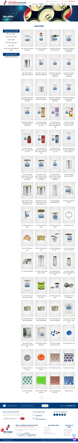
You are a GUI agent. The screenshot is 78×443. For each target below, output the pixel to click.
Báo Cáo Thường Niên (68, 432)
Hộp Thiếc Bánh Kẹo (47, 433)
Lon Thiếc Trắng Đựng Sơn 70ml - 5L (55, 250)
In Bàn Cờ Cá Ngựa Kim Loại (41, 250)
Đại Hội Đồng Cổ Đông (68, 430)
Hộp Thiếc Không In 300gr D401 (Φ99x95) (41, 98)
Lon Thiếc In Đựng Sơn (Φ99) (41, 227)
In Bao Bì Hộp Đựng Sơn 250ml (41, 297)
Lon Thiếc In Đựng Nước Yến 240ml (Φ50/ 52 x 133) (41, 124)
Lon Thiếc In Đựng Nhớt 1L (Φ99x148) (41, 49)
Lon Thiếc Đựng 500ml (27, 272)
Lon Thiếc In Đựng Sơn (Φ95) (27, 227)
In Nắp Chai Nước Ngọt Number (41, 393)
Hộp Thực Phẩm (47, 429)
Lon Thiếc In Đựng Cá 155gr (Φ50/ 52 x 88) (27, 297)
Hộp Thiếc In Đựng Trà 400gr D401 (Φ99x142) (41, 74)
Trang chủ (43, 441)
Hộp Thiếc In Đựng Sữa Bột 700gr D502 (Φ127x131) (69, 50)
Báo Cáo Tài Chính (67, 433)
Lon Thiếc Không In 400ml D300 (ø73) (69, 176)
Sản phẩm (41, 4)
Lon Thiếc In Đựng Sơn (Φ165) (55, 227)
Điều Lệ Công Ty (67, 435)
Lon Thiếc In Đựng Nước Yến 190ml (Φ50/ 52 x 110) (55, 150)
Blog (46, 4)
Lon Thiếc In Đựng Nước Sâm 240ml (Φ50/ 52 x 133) (27, 150)
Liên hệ (58, 4)
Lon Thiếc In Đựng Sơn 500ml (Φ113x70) (55, 49)
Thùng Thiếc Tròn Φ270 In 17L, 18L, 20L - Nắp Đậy (69, 321)
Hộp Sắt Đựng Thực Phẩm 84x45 (69, 297)
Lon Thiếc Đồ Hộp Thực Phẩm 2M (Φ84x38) (41, 320)
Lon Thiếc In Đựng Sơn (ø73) (55, 297)
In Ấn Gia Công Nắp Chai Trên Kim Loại (55, 345)
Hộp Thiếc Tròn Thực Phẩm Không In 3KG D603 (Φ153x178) (27, 203)
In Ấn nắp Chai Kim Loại (55, 369)
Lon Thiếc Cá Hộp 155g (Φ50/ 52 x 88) (41, 273)
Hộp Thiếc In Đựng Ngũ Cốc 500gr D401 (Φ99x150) (55, 74)
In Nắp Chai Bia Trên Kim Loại (27, 370)
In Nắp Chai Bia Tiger (68, 369)
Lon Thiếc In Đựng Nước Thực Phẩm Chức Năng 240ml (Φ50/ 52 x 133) (55, 125)
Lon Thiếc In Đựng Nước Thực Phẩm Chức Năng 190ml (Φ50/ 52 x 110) (41, 151)
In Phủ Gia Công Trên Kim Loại (49, 435)
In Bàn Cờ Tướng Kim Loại (27, 250)
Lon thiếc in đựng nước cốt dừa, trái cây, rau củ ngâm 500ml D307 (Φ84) (41, 177)
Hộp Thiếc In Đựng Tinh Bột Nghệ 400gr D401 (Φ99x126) (55, 99)
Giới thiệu (35, 4)
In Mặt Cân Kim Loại (69, 226)
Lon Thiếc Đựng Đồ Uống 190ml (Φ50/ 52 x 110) (69, 273)
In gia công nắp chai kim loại (54, 393)
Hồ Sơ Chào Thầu (67, 437)
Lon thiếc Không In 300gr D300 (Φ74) (55, 202)
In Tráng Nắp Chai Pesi (69, 344)
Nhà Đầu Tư (64, 4)
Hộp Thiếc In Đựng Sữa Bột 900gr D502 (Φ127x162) (27, 124)
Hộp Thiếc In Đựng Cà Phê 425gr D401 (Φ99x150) (68, 74)
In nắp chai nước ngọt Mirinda (41, 370)
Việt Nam (72, 4)
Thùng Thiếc (46, 432)
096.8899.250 (71, 1)
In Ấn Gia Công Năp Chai (27, 393)
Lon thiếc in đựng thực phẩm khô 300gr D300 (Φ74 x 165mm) (69, 150)
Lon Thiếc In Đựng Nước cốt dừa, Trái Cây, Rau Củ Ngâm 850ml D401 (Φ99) (27, 177)
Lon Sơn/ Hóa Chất (47, 430)
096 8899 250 (15, 57)
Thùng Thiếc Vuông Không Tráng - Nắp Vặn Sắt (27, 346)
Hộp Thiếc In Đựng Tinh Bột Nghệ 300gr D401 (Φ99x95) (27, 99)
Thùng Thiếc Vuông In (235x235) (41, 345)
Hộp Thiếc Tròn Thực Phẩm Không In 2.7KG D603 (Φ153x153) (41, 203)
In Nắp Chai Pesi (69, 392)
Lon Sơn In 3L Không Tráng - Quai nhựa (68, 250)
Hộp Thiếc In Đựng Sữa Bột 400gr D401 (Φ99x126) (69, 99)
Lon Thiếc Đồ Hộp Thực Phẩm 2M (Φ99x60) (27, 320)
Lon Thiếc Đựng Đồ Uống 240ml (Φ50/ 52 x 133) (55, 273)
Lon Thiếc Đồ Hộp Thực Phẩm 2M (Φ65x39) (55, 320)
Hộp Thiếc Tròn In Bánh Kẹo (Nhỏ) (27, 49)
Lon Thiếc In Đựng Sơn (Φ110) (69, 202)
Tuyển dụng (52, 4)
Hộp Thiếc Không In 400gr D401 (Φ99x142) (27, 74)
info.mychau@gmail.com (55, 1)
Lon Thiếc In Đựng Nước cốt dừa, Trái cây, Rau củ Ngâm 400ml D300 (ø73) (55, 177)
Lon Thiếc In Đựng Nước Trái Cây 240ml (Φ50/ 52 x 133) (68, 124)
